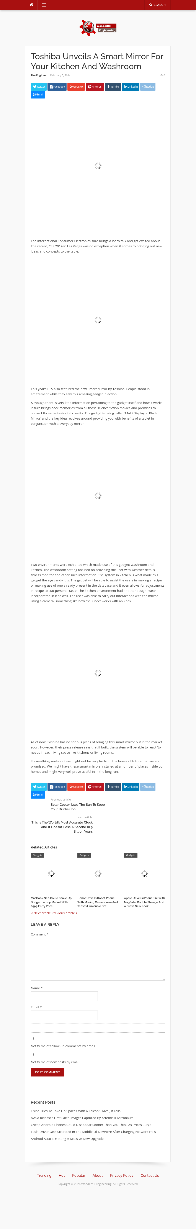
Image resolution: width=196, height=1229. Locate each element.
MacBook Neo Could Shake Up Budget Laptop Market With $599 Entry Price (51, 901)
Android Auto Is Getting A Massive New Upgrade (67, 1138)
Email (36, 1007)
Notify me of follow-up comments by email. (63, 1046)
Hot (62, 1175)
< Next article (41, 913)
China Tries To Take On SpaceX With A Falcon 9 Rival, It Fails (76, 1111)
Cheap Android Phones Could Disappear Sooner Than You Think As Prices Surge (91, 1124)
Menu (42, 5)
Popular (78, 1175)
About (98, 1175)
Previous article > (65, 913)
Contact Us (150, 1175)
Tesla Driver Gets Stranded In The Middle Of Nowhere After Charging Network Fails (93, 1131)
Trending (44, 1175)
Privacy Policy (121, 1175)
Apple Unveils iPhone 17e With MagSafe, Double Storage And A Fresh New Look (144, 901)
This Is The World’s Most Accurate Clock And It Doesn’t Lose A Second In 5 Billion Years (62, 827)
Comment (39, 934)
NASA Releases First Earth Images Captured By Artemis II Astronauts (82, 1118)
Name (36, 988)
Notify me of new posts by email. (55, 1062)
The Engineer (39, 75)
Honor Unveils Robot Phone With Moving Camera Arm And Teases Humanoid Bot (97, 901)
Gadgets (37, 855)
